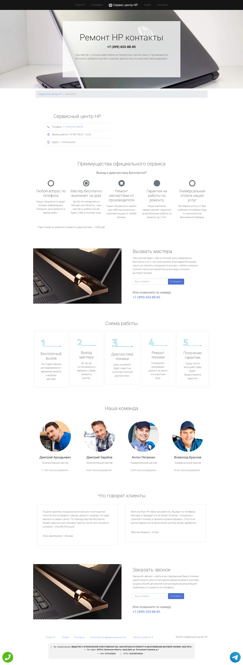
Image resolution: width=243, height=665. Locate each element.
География (96, 4)
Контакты (162, 4)
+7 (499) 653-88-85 (121, 47)
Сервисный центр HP (50, 94)
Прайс (147, 4)
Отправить (176, 281)
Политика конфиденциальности (108, 637)
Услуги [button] (79, 4)
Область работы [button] (142, 637)
